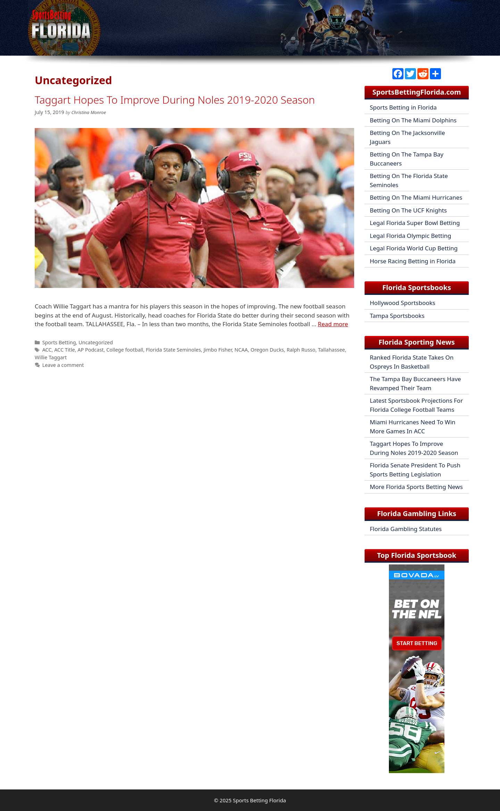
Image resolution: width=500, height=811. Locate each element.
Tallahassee (331, 349)
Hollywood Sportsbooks (402, 303)
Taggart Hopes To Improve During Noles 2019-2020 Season (175, 100)
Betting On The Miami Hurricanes (416, 197)
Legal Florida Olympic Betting (410, 236)
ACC (47, 349)
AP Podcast (90, 349)
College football (124, 349)
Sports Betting (59, 342)
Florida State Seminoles (173, 349)
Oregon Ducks (267, 349)
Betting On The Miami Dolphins (413, 120)
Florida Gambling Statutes (406, 529)
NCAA (241, 349)
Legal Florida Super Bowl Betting (415, 223)
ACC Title (64, 349)
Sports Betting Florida (259, 800)
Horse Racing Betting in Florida (413, 261)
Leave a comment (63, 365)
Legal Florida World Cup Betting (414, 248)
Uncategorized (95, 342)
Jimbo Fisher (217, 349)
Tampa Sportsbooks (397, 316)
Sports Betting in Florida (403, 107)
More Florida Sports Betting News (416, 487)
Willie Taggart (51, 357)
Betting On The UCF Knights (408, 210)
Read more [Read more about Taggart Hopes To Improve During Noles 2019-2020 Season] (333, 324)
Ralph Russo (300, 349)
